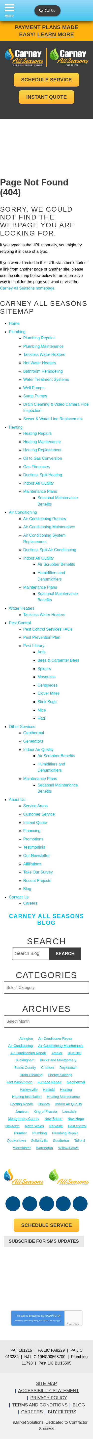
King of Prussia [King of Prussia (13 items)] (45, 1111)
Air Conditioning (23, 512)
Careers (30, 903)
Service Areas (35, 806)
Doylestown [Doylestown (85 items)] (68, 1068)
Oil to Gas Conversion (42, 458)
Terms (77, 1324)
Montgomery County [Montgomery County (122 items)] (23, 1119)
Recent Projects (37, 880)
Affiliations (32, 864)
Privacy (69, 1324)
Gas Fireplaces (36, 467)
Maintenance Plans (40, 491)
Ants (41, 652)
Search (65, 953)
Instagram (63, 1203)
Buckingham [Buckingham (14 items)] (24, 1060)
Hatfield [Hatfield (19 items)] (49, 1090)
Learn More (55, 34)
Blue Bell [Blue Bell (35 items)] (74, 1053)
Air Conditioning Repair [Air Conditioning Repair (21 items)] (28, 1053)
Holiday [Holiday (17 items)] (44, 1104)
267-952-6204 (46, 1260)
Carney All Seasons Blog (46, 919)
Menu (9, 16)
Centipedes (47, 685)
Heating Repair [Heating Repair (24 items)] (21, 1104)
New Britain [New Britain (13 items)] (53, 1119)
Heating (16, 427)
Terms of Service (49, 1320)
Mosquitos (46, 677)
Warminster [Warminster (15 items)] (22, 1148)
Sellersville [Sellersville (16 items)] (39, 1141)
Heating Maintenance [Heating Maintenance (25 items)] (63, 1097)
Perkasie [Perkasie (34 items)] (56, 1126)
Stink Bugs (46, 702)
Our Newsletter (36, 856)
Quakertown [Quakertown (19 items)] (16, 1141)
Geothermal (33, 733)
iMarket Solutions (28, 1422)
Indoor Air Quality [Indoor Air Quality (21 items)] (68, 1104)
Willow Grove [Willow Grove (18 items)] (68, 1148)
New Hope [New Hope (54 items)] (76, 1119)
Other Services (22, 727)
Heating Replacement (42, 450)
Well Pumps (33, 388)
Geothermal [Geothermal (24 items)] (76, 1082)
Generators (33, 741)
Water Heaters (21, 608)
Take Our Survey (38, 872)
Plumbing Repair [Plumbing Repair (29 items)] (65, 1133)
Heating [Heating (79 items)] (66, 1090)
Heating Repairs (37, 433)
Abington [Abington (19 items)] (26, 1038)
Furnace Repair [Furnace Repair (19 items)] (49, 1082)
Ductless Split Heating (42, 475)
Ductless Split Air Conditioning (49, 550)
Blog (27, 889)
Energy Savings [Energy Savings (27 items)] (60, 1075)
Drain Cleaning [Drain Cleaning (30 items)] (31, 1075)
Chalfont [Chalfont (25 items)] (47, 1068)
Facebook (12, 1203)
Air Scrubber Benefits (56, 564)
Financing (31, 831)
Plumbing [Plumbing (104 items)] (39, 1133)
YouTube (46, 1203)
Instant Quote (35, 822)
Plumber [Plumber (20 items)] (20, 1133)
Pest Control (20, 623)
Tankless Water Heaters (44, 354)
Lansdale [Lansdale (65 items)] (69, 1111)
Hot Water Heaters (39, 363)
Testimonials (34, 847)
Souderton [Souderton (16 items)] (61, 1141)
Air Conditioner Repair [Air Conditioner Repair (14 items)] (55, 1038)
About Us (17, 800)
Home (14, 323)
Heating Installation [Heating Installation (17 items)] (27, 1097)
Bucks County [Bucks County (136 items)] (25, 1068)
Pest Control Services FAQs (47, 629)
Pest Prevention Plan (41, 637)
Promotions (33, 839)
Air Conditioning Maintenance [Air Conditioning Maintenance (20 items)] (61, 1046)
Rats (41, 718)
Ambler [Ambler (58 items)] (56, 1053)
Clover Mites (48, 693)
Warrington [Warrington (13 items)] (44, 1148)
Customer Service (39, 814)
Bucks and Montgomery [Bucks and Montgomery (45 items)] (58, 1060)
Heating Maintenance (42, 442)
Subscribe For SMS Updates (44, 1241)
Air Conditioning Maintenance (49, 527)
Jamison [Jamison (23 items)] (21, 1111)
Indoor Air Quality (38, 483)
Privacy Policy (33, 1320)
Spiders (44, 669)
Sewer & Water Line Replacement (53, 419)
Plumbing (17, 332)
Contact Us (19, 897)
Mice (41, 710)
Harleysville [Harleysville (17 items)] (29, 1090)
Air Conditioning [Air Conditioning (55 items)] (20, 1046)
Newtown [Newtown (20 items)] (12, 1126)
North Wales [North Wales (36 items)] (34, 1126)
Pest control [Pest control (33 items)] (77, 1126)
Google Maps (80, 1203)
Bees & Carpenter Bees (58, 660)
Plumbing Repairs (39, 338)
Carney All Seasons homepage (27, 288)
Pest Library (33, 646)
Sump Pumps (35, 396)
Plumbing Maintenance (43, 346)
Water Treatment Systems (46, 379)
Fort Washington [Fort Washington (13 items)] (19, 1082)
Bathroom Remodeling (43, 371)
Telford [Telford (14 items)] (79, 1141)
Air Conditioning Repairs (44, 519)
